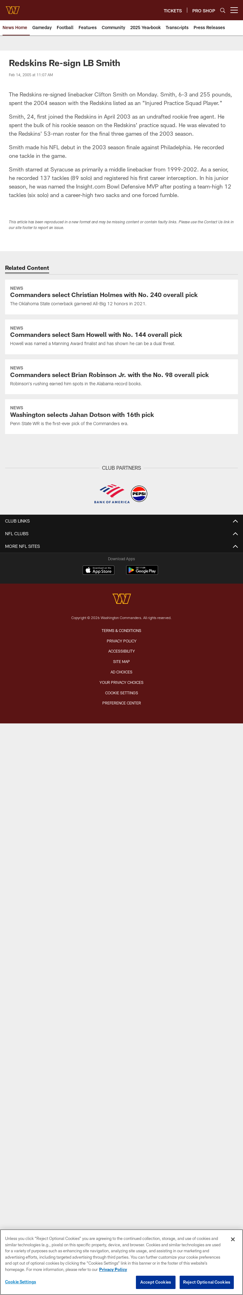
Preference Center (121, 703)
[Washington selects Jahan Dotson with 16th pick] (121, 416)
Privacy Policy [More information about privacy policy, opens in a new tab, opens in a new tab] (113, 1269)
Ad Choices (121, 672)
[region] (121, 1262)
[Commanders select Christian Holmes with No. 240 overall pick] (121, 297)
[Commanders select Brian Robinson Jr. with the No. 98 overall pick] (121, 376)
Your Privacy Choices (121, 682)
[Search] (222, 10)
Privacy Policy (122, 641)
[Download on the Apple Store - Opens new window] (98, 571)
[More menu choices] (234, 10)
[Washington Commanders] (122, 599)
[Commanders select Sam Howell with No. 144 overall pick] (121, 336)
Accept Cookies (155, 1282)
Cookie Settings (121, 693)
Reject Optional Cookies (206, 1282)
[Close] (233, 1239)
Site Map (121, 661)
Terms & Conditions (121, 630)
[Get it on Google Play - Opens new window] (142, 573)
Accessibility (121, 651)
